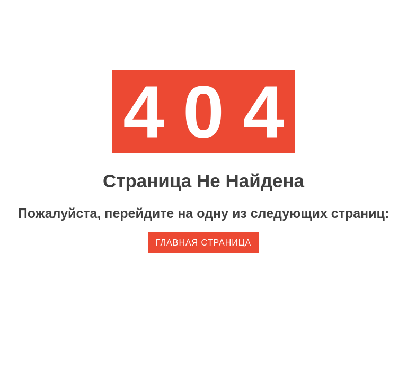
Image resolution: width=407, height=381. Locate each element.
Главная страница (203, 242)
